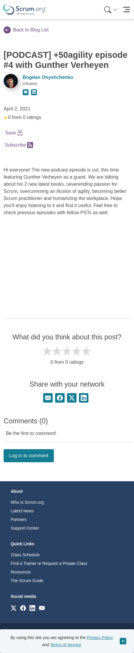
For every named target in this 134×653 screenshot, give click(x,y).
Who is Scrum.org (27, 502)
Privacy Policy (100, 637)
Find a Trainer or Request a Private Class (49, 563)
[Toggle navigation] (126, 9)
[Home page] (24, 9)
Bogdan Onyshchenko (48, 77)
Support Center (25, 528)
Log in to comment (29, 455)
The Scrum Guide (27, 580)
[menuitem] (110, 9)
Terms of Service (65, 644)
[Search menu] (110, 9)
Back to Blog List (26, 30)
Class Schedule (25, 554)
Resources (21, 572)
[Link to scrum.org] (13, 607)
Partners (19, 519)
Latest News (22, 511)
